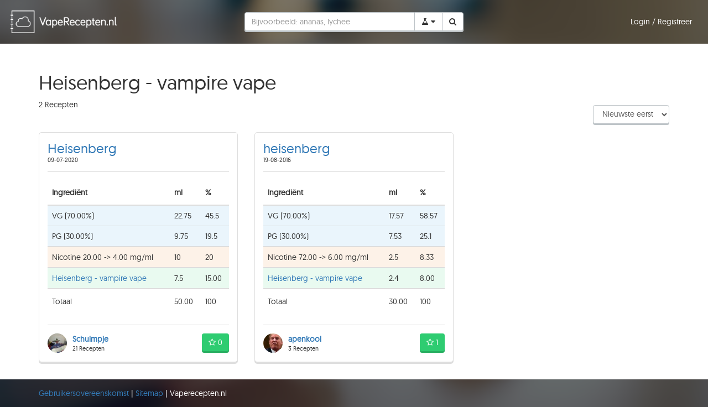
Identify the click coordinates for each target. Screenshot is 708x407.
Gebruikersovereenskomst (85, 393)
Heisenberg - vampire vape (99, 278)
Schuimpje (90, 339)
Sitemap (150, 393)
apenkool (304, 339)
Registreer (675, 22)
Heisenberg (82, 148)
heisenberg (296, 148)
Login (641, 22)
